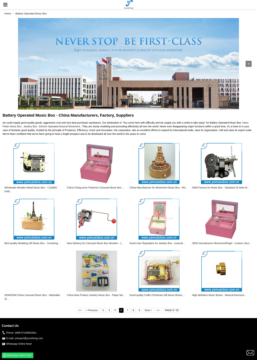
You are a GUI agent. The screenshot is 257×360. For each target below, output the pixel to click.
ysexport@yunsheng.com (29, 338)
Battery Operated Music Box (31, 13)
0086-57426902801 (25, 332)
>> (158, 310)
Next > (148, 310)
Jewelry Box (30, 126)
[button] (5, 4)
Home (7, 13)
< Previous (92, 310)
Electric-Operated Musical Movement (59, 126)
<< (79, 310)
